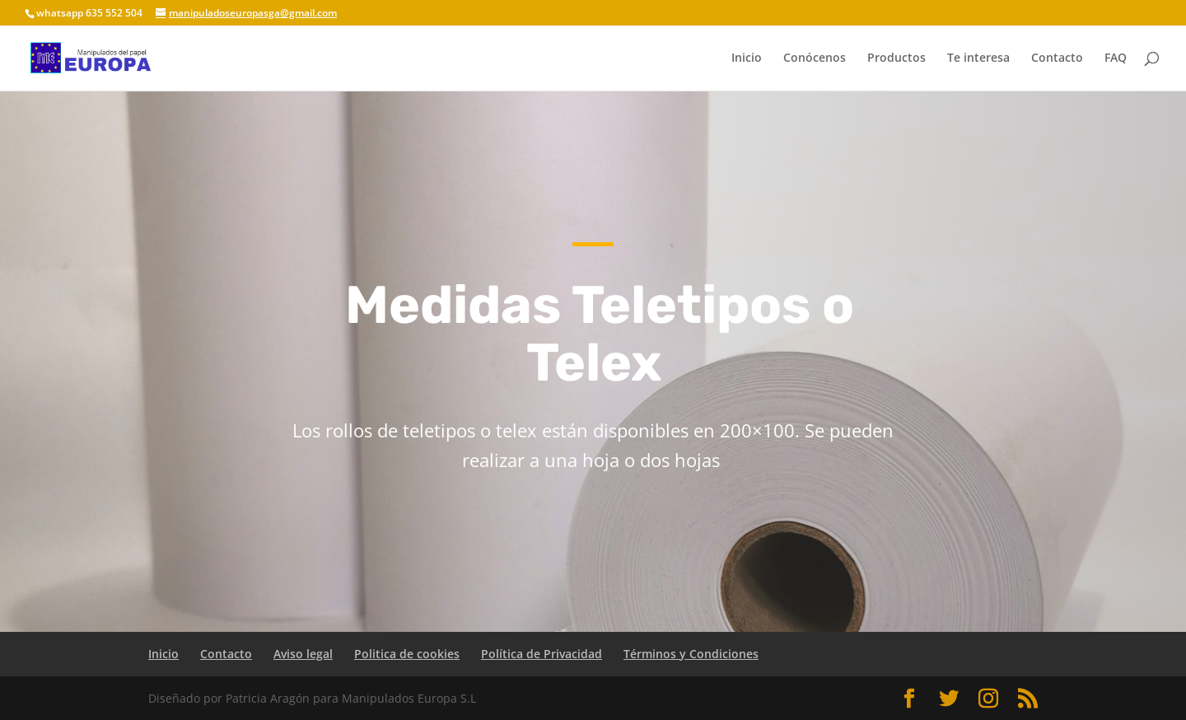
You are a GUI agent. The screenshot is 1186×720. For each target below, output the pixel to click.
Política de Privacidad (541, 654)
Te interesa (978, 58)
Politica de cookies (407, 654)
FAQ (1115, 58)
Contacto (1057, 58)
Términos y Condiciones (691, 654)
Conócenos (814, 58)
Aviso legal (303, 654)
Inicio (746, 58)
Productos (896, 58)
